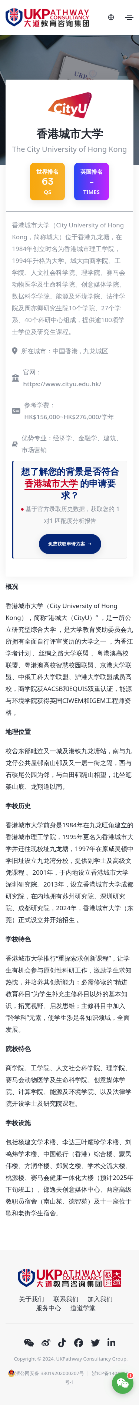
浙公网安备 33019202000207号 (46, 1373)
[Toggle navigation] (129, 17)
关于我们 (31, 1299)
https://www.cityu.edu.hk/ (62, 384)
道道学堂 (83, 1308)
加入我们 (100, 1299)
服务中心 (48, 1308)
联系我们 (66, 1299)
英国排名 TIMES (91, 182)
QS (47, 182)
